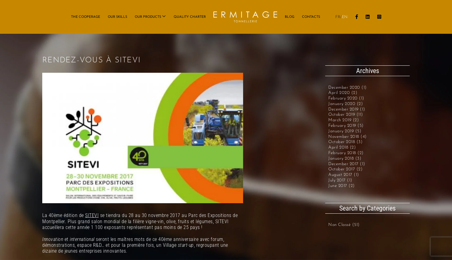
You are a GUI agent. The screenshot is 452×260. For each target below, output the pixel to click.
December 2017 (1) (346, 164)
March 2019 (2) (343, 120)
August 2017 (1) (343, 175)
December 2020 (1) (347, 87)
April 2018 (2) (342, 147)
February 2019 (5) (346, 125)
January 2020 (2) (345, 104)
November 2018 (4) (347, 136)
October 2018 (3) (345, 142)
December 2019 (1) (346, 109)
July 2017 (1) (340, 180)
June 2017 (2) (341, 186)
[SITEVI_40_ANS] (142, 138)
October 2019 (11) (345, 114)
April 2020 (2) (342, 93)
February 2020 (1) (346, 98)
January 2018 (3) (344, 158)
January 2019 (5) (344, 131)
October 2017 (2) (345, 169)
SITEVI (92, 215)
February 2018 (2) (346, 153)
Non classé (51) (344, 225)
